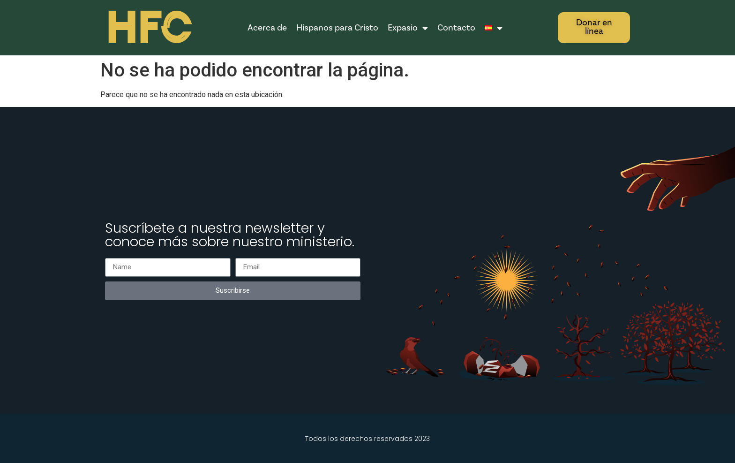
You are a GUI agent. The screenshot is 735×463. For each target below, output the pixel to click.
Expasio (408, 28)
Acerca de (267, 27)
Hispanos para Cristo (337, 27)
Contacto (456, 27)
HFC (148, 28)
